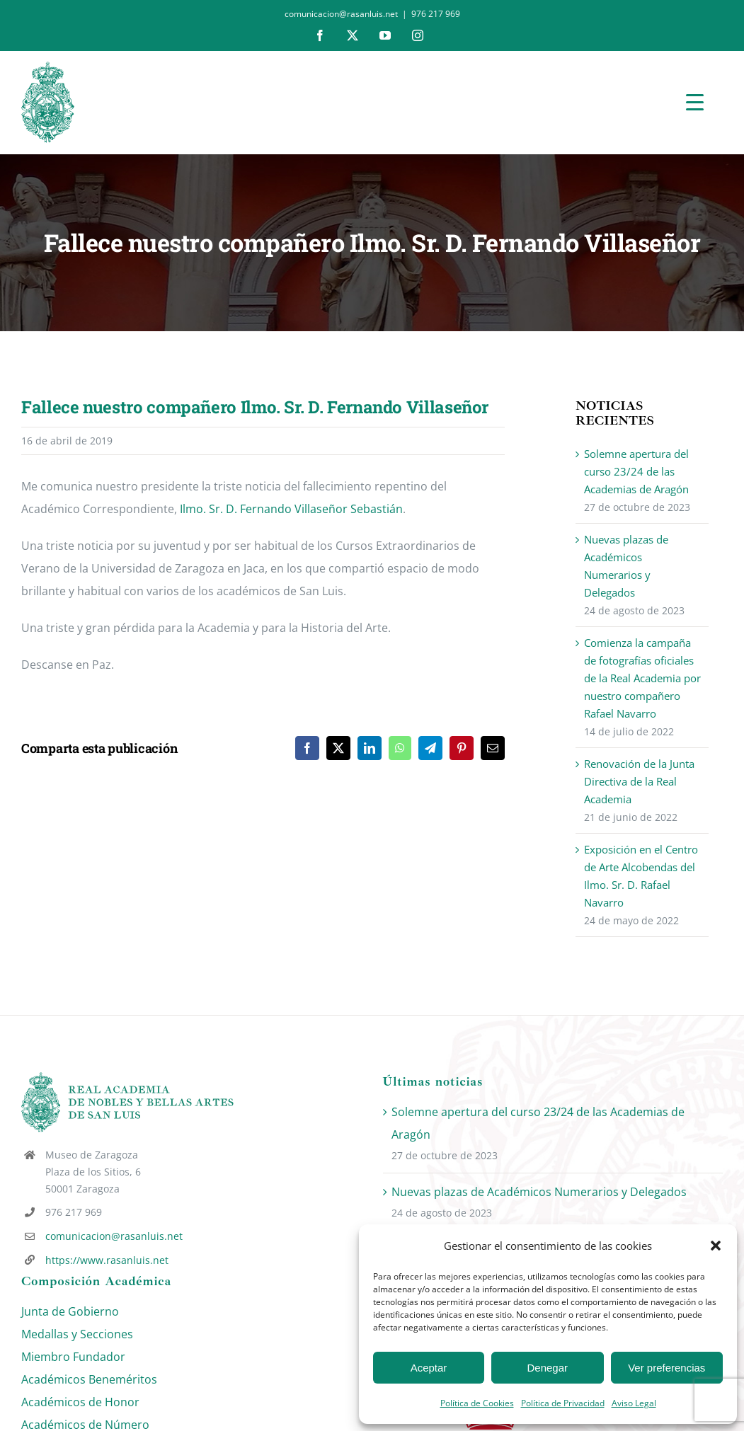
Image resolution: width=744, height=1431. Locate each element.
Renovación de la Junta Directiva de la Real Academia (639, 781)
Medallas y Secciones (77, 1334)
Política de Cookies (477, 1403)
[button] (716, 1246)
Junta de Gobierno (70, 1311)
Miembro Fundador (73, 1356)
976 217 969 (435, 14)
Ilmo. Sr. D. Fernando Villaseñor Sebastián (291, 509)
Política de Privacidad (563, 1403)
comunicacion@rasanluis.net (114, 1236)
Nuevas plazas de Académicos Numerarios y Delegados (539, 1192)
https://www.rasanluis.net (106, 1260)
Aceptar (429, 1368)
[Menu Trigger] (694, 101)
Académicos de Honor (80, 1402)
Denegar (547, 1368)
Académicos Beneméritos (89, 1379)
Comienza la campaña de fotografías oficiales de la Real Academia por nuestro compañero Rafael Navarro (642, 678)
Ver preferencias (666, 1368)
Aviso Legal (634, 1403)
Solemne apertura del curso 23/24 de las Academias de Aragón (636, 471)
